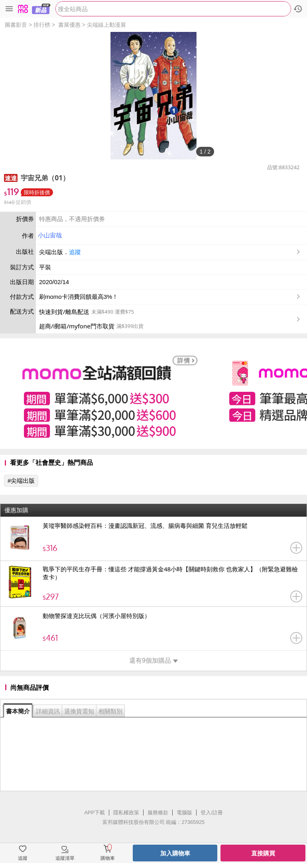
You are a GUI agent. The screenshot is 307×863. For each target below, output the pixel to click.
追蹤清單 (65, 858)
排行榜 (41, 25)
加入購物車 (175, 853)
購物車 (107, 858)
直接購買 (263, 853)
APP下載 (94, 813)
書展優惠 (69, 25)
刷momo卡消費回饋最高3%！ (78, 296)
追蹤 (75, 252)
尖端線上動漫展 (106, 25)
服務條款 (158, 813)
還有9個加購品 (153, 660)
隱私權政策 (126, 813)
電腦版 (184, 813)
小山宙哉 (50, 235)
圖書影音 (16, 25)
